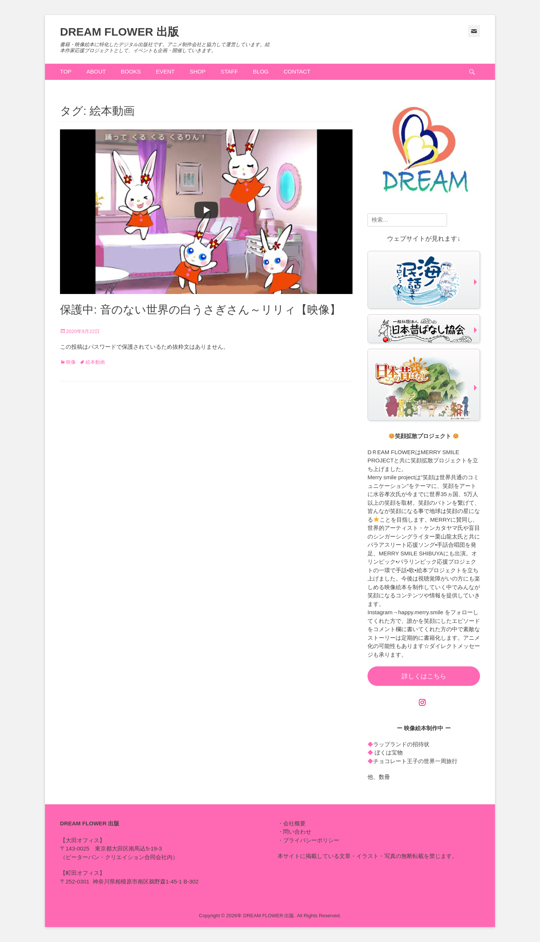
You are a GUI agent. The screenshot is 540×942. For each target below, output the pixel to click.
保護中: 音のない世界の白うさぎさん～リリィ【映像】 (200, 309)
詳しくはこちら (424, 676)
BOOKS (131, 71)
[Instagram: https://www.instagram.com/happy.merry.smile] (422, 702)
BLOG (261, 71)
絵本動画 (95, 362)
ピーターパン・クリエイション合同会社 (116, 857)
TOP (66, 71)
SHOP (198, 71)
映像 (71, 362)
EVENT (165, 71)
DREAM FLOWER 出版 (119, 32)
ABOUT (96, 71)
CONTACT (297, 71)
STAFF (229, 71)
